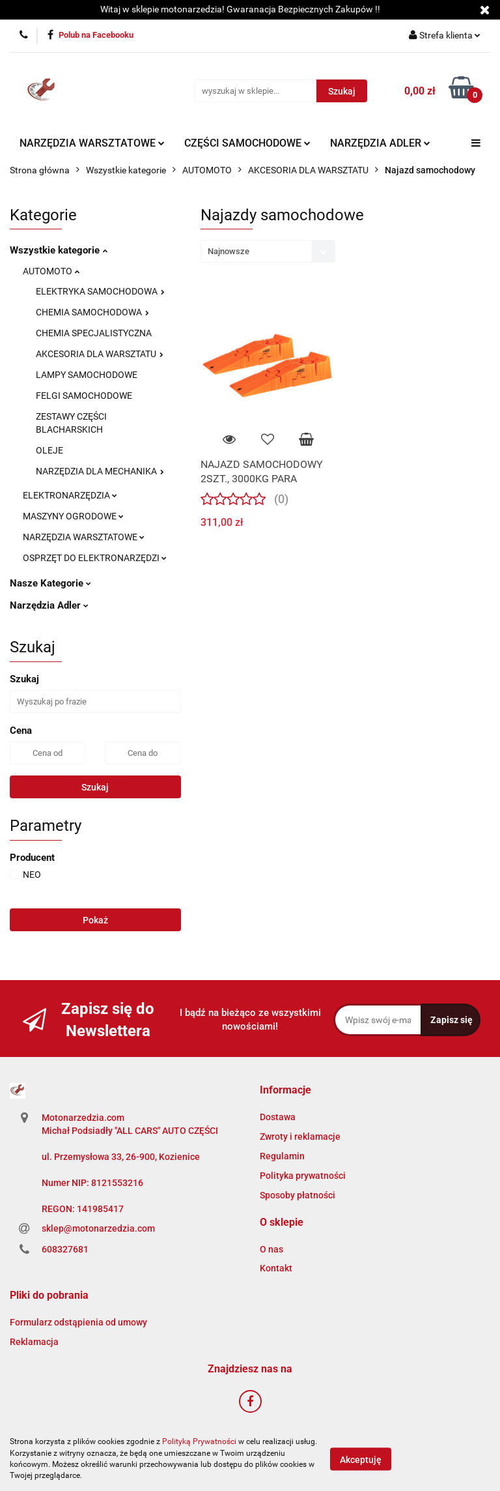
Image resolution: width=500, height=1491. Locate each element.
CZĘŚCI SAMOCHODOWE (247, 143)
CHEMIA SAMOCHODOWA (92, 312)
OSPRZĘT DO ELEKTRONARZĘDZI (95, 558)
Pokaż (95, 920)
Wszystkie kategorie (58, 250)
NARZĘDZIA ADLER (380, 143)
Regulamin (282, 1156)
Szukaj (95, 787)
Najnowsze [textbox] (228, 251)
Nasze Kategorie (50, 583)
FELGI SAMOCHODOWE (84, 395)
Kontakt (276, 1268)
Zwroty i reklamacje (300, 1136)
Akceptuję (361, 1459)
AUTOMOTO (51, 271)
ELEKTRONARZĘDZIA (70, 495)
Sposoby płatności (297, 1195)
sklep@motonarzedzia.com (98, 1228)
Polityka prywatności (303, 1175)
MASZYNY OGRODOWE (73, 516)
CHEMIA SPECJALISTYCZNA (94, 333)
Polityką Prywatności (199, 1441)
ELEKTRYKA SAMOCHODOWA (100, 291)
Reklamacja (34, 1342)
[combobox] (268, 251)
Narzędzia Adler (49, 605)
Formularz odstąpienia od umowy (78, 1322)
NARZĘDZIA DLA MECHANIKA (100, 471)
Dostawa (278, 1117)
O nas (271, 1249)
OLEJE (49, 450)
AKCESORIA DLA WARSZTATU (99, 354)
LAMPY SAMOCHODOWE (86, 374)
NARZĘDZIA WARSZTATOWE (92, 143)
